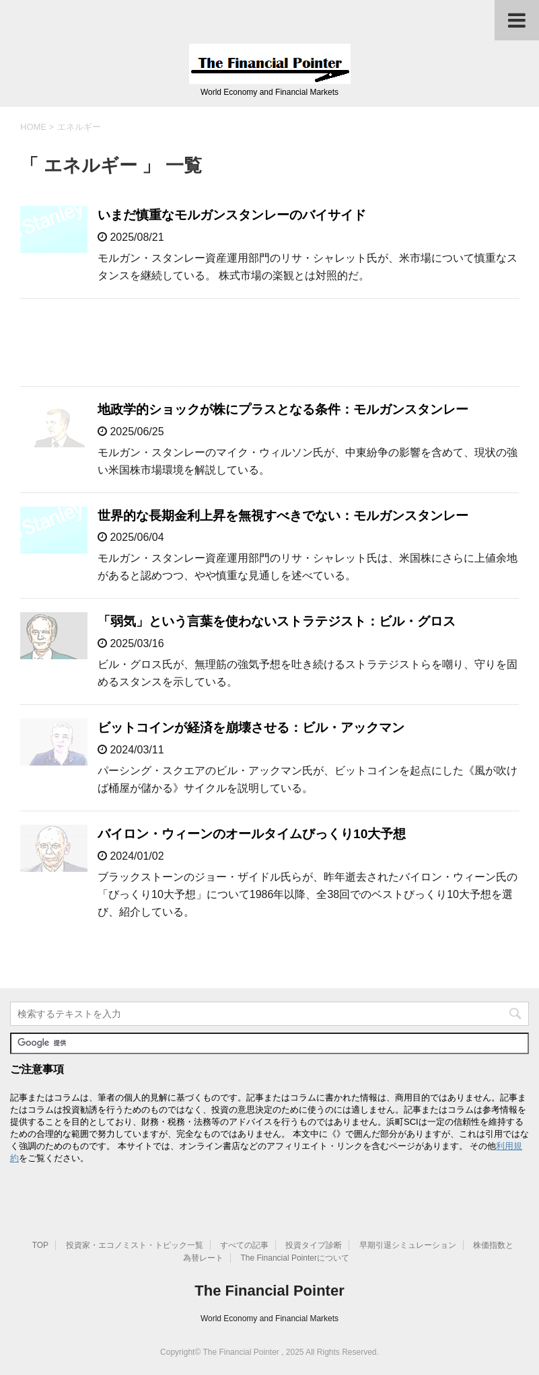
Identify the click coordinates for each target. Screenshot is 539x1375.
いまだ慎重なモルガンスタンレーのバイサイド (232, 215)
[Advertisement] (269, 342)
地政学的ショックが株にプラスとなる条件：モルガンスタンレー (283, 409)
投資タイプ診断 (313, 1245)
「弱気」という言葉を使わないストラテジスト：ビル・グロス (277, 621)
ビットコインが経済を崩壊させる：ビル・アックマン (251, 727)
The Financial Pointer (269, 1290)
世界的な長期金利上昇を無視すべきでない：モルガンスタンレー (283, 516)
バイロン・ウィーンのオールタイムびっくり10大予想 (252, 834)
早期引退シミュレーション (407, 1245)
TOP (40, 1245)
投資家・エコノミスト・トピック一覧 (134, 1245)
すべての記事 (244, 1245)
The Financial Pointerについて (295, 1258)
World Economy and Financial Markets (269, 1318)
